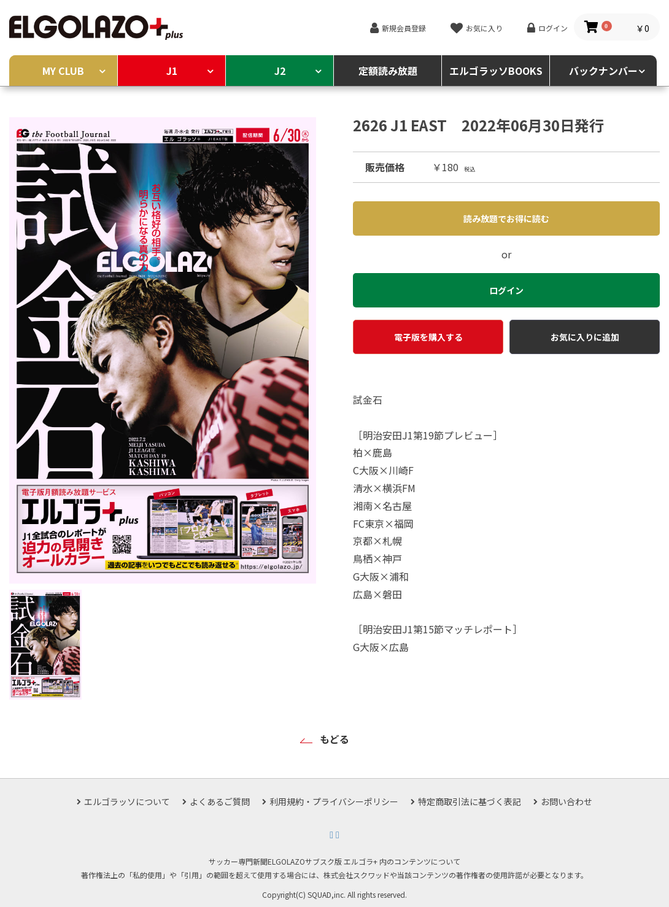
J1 (171, 70)
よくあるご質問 (220, 801)
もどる (334, 738)
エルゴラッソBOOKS (496, 70)
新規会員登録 (404, 28)
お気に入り (484, 28)
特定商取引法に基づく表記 (469, 801)
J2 (279, 70)
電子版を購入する (428, 337)
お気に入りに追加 (585, 337)
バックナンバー (603, 70)
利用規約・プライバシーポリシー (333, 801)
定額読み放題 (387, 70)
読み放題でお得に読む (506, 218)
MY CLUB (63, 70)
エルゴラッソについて (127, 801)
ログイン (553, 28)
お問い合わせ (566, 801)
